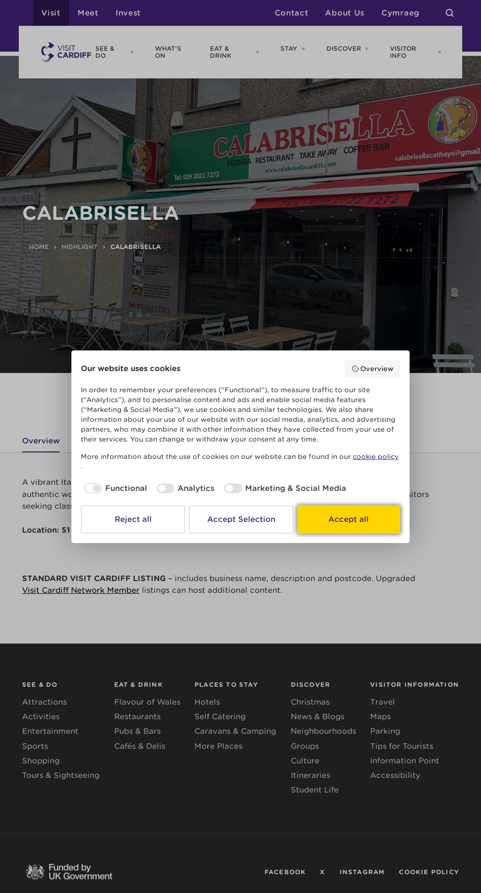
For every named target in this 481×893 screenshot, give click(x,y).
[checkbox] (114, 488)
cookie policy (376, 456)
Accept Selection (241, 519)
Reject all (133, 519)
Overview (372, 369)
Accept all (348, 519)
